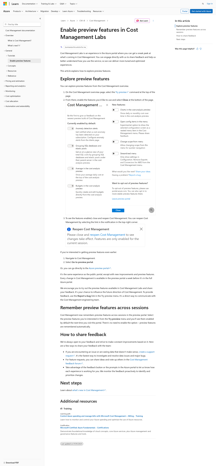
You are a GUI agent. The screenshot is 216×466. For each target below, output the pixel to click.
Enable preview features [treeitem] (20, 60)
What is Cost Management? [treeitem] (19, 40)
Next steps (180, 39)
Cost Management (97, 20)
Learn (63, 20)
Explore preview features (187, 26)
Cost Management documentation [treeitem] (20, 30)
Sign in (210, 3)
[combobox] (22, 24)
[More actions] (153, 21)
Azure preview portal (99, 268)
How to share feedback (186, 35)
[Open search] (203, 3)
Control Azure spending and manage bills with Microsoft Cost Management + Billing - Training (101, 416)
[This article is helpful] (197, 48)
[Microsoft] (5, 4)
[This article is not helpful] (200, 48)
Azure (72, 20)
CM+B (82, 20)
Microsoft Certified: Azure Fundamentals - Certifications (84, 427)
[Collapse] (40, 18)
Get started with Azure (201, 11)
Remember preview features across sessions (191, 30)
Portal (184, 11)
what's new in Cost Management (88, 390)
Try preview (121, 92)
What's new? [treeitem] (13, 45)
